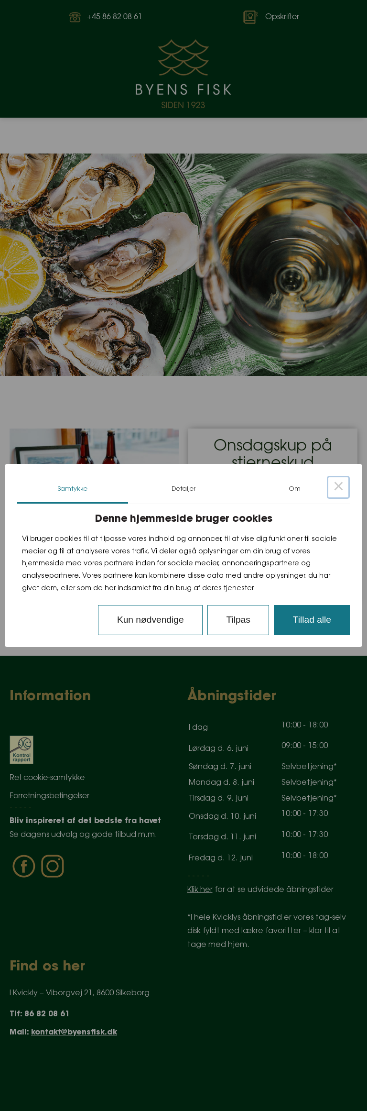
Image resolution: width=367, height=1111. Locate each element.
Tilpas (238, 620)
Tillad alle (312, 620)
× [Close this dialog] (338, 487)
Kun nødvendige (150, 620)
